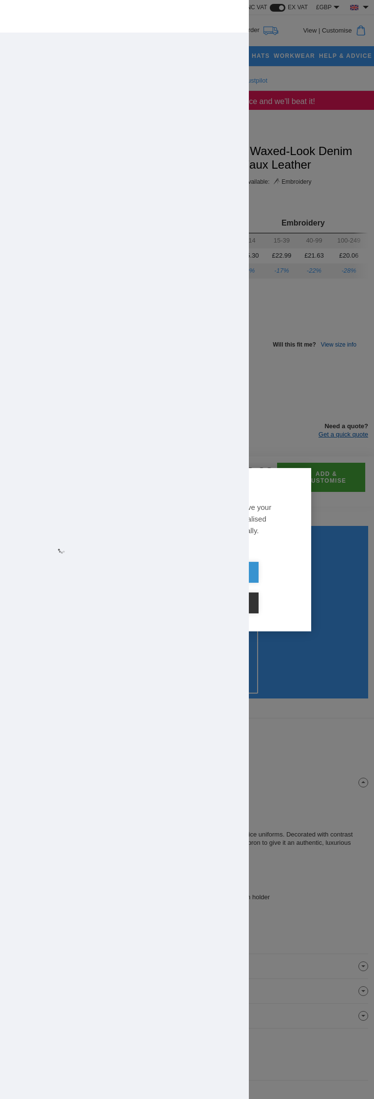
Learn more (98, 559)
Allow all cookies (131, 588)
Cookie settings (243, 588)
